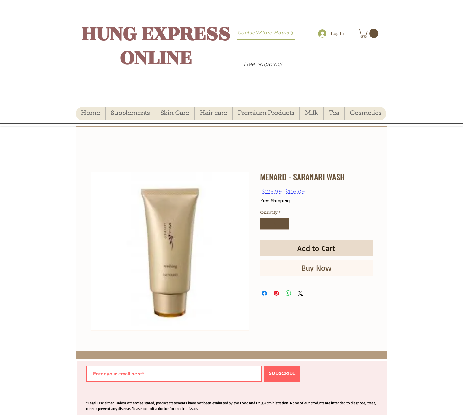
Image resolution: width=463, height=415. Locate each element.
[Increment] (284, 223)
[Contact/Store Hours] (266, 33)
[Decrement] (265, 223)
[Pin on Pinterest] (276, 293)
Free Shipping (275, 201)
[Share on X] (300, 293)
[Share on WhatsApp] (288, 293)
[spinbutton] (274, 223)
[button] (369, 33)
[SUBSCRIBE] (282, 374)
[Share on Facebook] (264, 293)
